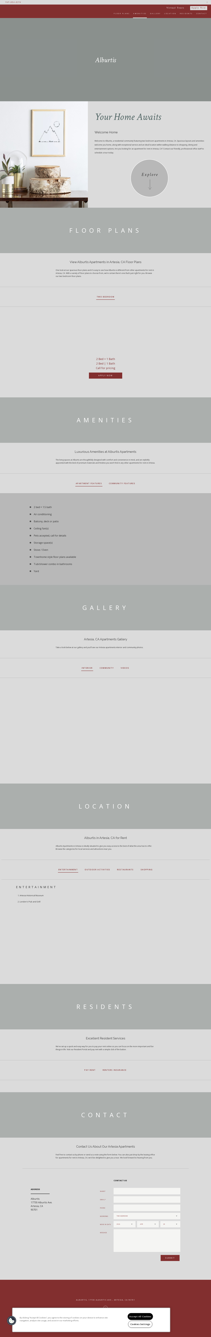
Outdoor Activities (97, 869)
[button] (11, 1320)
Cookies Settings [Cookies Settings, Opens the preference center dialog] (140, 1324)
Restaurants (125, 869)
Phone (102, 1208)
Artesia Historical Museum (32, 895)
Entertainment (68, 869)
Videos (125, 668)
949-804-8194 (13, 2)
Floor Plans (122, 14)
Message (103, 1233)
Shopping (147, 869)
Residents (186, 14)
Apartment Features (89, 483)
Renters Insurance (115, 1070)
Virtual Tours (175, 8)
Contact (201, 14)
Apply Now (198, 8)
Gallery (155, 14)
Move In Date (105, 1224)
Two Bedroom (105, 296)
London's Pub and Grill (30, 901)
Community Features (122, 483)
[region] (91, 1320)
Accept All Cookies (140, 1316)
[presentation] (130, 1259)
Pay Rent (90, 1070)
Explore (149, 175)
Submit (170, 1258)
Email (102, 1200)
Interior (87, 668)
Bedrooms (104, 1216)
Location (170, 14)
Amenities (140, 14)
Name (102, 1191)
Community (107, 668)
